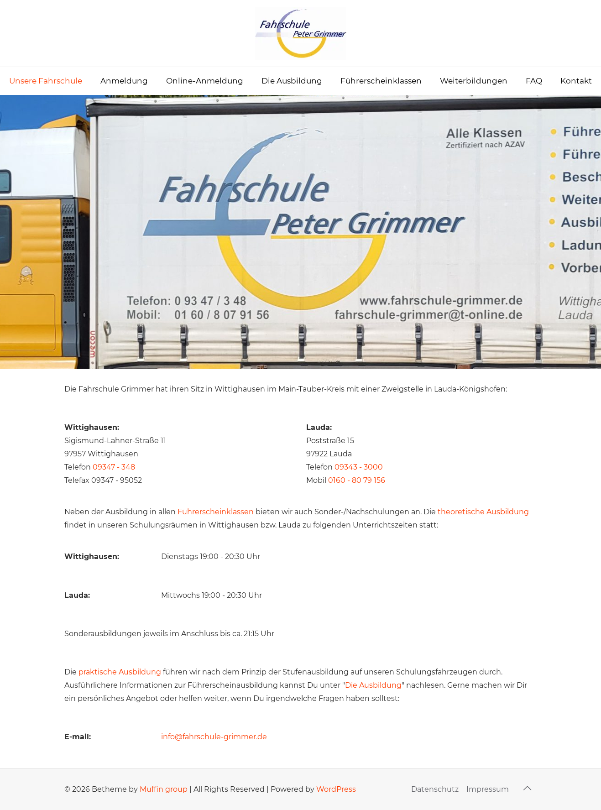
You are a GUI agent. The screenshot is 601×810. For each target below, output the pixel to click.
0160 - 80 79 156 (356, 480)
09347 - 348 (114, 467)
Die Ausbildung (373, 685)
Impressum (487, 789)
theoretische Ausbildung (483, 511)
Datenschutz (435, 789)
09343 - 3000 (358, 467)
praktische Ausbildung (119, 672)
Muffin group (164, 789)
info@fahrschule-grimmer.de (214, 736)
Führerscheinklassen (216, 511)
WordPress (336, 789)
